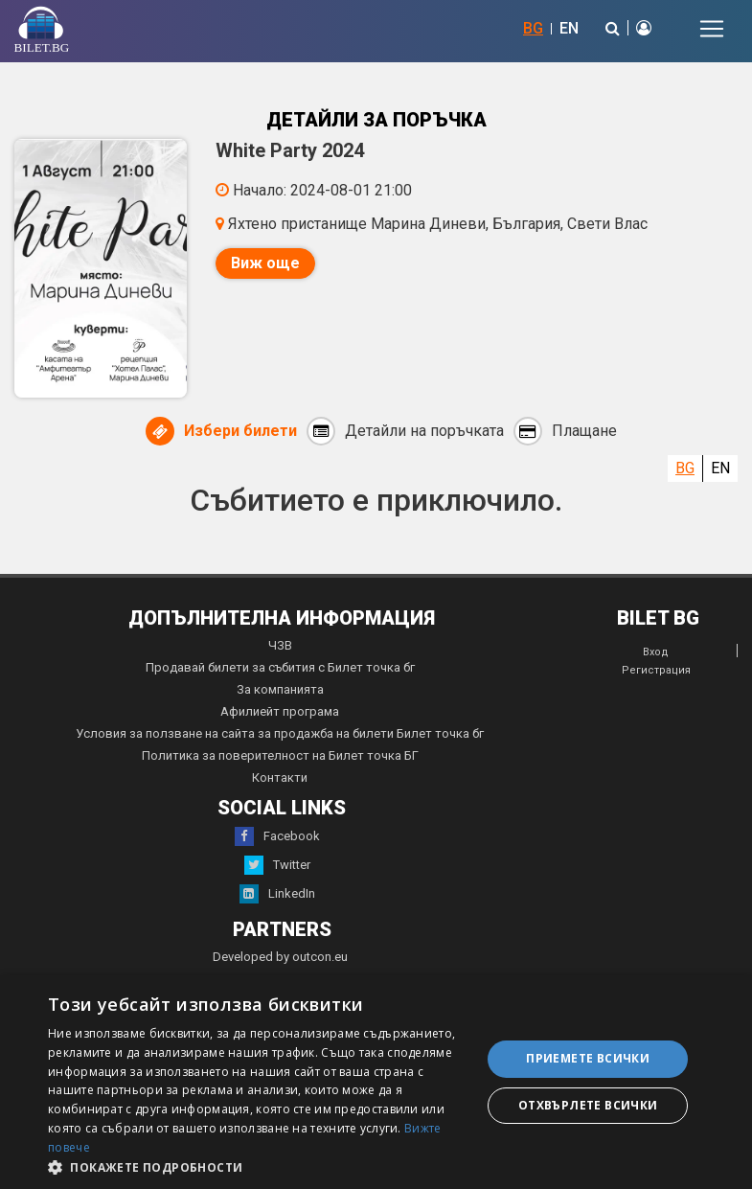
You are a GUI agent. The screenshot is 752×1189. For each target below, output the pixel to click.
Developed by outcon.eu (280, 956)
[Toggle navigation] (712, 29)
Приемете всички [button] (587, 1058)
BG (533, 28)
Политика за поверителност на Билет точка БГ (280, 755)
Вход (656, 652)
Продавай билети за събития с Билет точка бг (280, 667)
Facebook (277, 836)
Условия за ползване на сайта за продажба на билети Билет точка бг (280, 733)
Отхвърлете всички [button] (588, 1105)
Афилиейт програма (279, 711)
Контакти (280, 777)
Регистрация (656, 670)
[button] (258, 1166)
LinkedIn (277, 893)
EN (569, 28)
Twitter (277, 865)
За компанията (280, 689)
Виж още (265, 263)
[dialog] (376, 1082)
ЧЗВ (280, 645)
